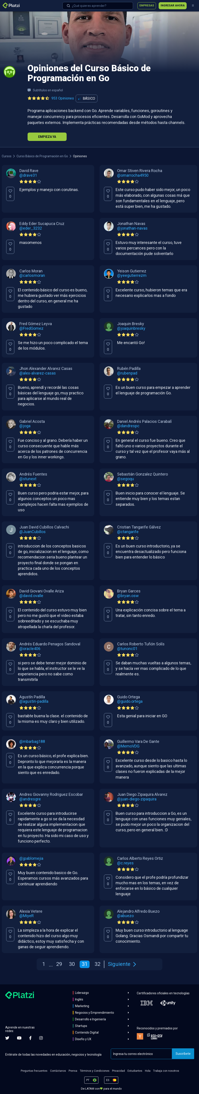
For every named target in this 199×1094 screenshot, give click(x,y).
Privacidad (118, 1070)
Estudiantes (135, 1070)
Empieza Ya (47, 137)
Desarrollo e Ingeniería (90, 1019)
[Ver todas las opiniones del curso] (52, 98)
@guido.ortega (130, 701)
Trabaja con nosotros (166, 1070)
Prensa (73, 1070)
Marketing (82, 1006)
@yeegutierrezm (131, 275)
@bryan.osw (128, 596)
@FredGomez (31, 328)
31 (85, 964)
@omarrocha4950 (132, 175)
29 (59, 964)
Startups (81, 1026)
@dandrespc (128, 426)
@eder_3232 (30, 228)
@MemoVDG (128, 746)
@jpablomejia (31, 858)
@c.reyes (125, 863)
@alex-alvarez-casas (37, 373)
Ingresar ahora (173, 5)
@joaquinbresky (131, 328)
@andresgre (30, 799)
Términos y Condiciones (94, 1070)
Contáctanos (58, 1070)
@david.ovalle (31, 596)
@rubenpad (127, 373)
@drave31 (28, 175)
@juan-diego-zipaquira (136, 799)
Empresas (146, 5)
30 (72, 964)
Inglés (79, 999)
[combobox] (97, 5)
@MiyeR (26, 916)
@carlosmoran (32, 275)
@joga (24, 426)
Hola (147, 1070)
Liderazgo (82, 993)
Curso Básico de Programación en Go (42, 156)
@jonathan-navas (132, 228)
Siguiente (122, 964)
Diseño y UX (83, 1039)
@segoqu (125, 479)
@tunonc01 (127, 648)
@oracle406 (29, 648)
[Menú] (192, 6)
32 (97, 964)
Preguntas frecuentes (34, 1070)
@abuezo (125, 916)
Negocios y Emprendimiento (94, 1012)
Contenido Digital (87, 1032)
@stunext (27, 479)
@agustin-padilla (33, 701)
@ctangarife (128, 532)
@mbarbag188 (32, 741)
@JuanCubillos (32, 532)
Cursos (6, 156)
